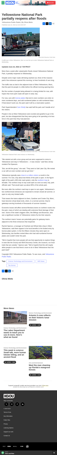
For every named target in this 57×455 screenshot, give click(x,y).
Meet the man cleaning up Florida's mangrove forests (39, 367)
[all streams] (54, 452)
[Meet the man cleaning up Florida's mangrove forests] (40, 352)
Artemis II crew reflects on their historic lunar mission (40, 317)
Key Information (8, 416)
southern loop (43, 180)
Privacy (6, 424)
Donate (51, 3)
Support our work (8, 431)
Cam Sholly (21, 107)
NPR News (41, 261)
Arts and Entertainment (36, 363)
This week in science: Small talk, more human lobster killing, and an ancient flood (15, 353)
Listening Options (8, 428)
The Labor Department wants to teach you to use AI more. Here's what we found (14, 333)
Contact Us (7, 435)
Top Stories (12, 265)
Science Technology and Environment (20, 261)
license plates (20, 98)
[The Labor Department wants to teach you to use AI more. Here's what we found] (15, 317)
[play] (3, 453)
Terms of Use (7, 412)
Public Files (7, 420)
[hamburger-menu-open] (3, 3)
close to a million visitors (29, 175)
